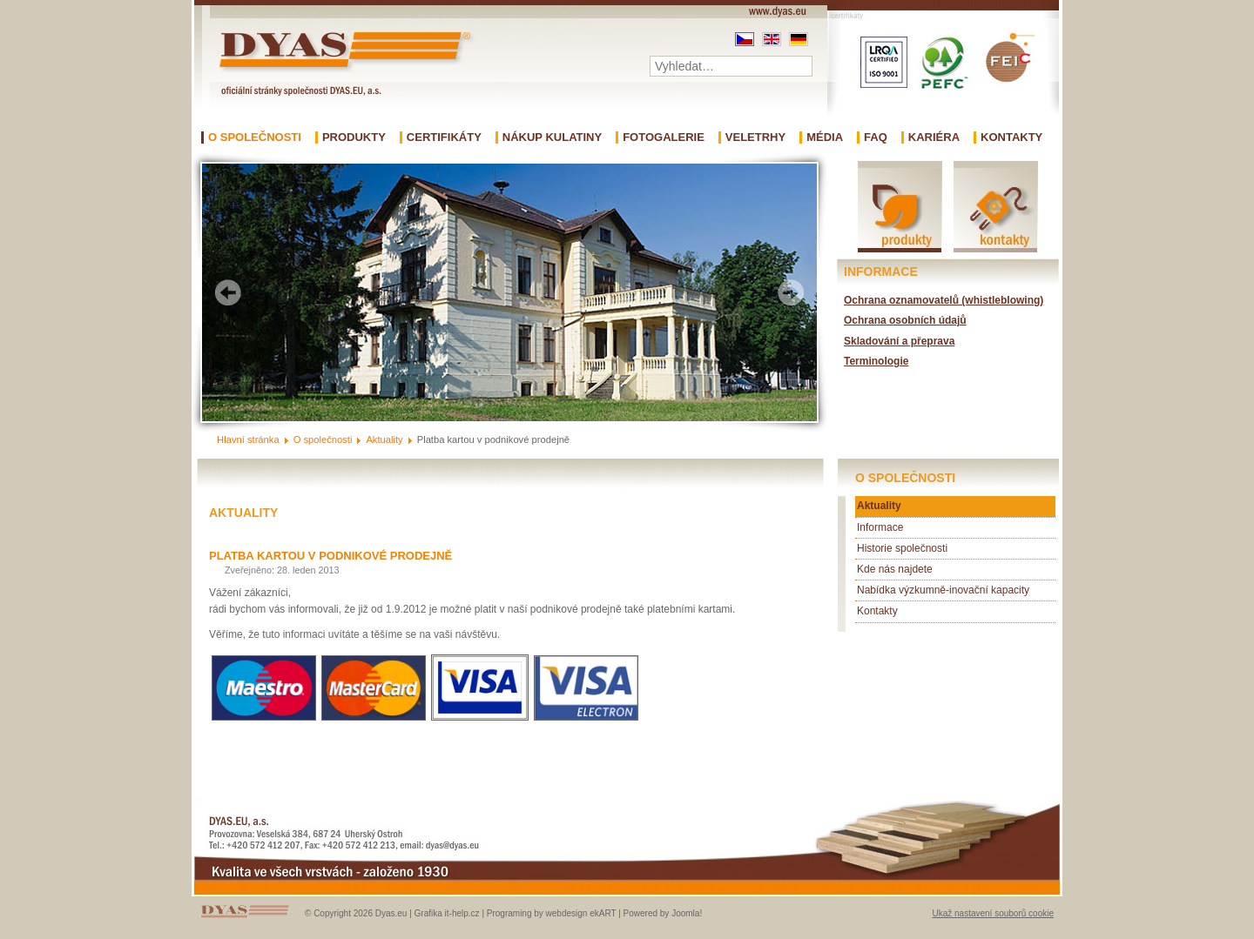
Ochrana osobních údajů (905, 320)
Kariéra (934, 137)
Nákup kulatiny (552, 137)
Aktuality (879, 506)
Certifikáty (444, 137)
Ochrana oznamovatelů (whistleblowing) (943, 300)
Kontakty (1011, 137)
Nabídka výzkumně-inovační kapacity (943, 590)
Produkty (354, 137)
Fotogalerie (664, 137)
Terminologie (876, 361)
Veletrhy (755, 137)
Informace (880, 527)
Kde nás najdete (895, 569)
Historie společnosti (902, 548)
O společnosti (254, 137)
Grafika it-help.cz (447, 913)
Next (791, 292)
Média (824, 137)
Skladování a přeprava (899, 341)
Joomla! (686, 913)
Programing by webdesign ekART (552, 913)
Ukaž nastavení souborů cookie (993, 913)
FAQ (875, 137)
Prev (228, 292)
